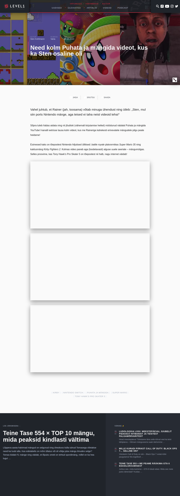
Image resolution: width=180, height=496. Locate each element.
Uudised (57, 8)
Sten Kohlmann (37, 39)
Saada (105, 97)
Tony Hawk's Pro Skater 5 (90, 396)
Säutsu (89, 97)
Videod (107, 8)
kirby (56, 393)
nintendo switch (73, 393)
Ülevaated (74, 8)
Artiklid (92, 8)
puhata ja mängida (97, 393)
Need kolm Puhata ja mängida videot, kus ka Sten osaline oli (89, 50)
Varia (53, 39)
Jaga (74, 97)
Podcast (123, 8)
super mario (119, 393)
